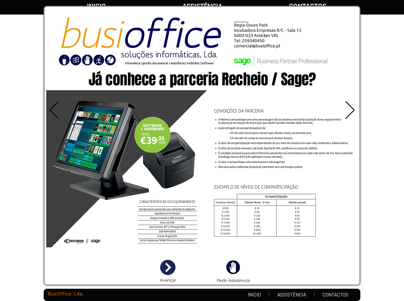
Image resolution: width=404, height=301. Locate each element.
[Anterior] (53, 110)
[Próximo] (350, 110)
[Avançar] (168, 280)
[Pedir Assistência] (233, 280)
